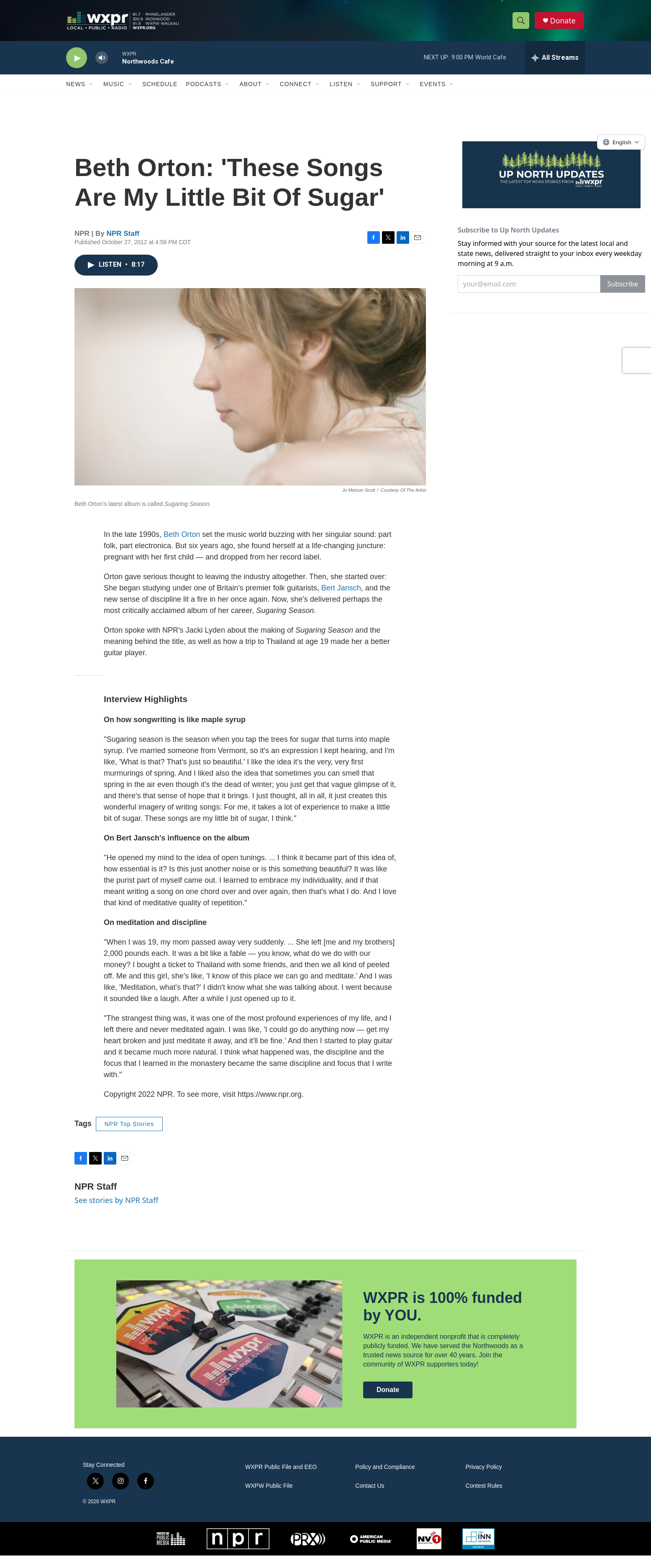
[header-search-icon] (521, 22)
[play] (76, 61)
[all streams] (555, 60)
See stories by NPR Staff (116, 1203)
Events (433, 87)
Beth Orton (182, 537)
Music (113, 87)
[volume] (102, 60)
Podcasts (203, 87)
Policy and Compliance (385, 1469)
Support (386, 87)
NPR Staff (123, 236)
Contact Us (369, 1488)
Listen (341, 87)
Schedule (159, 87)
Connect (296, 87)
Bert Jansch (341, 591)
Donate (564, 22)
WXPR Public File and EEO (281, 1469)
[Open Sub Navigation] (91, 87)
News (75, 87)
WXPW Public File (269, 1488)
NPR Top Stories (129, 1126)
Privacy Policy (484, 1469)
